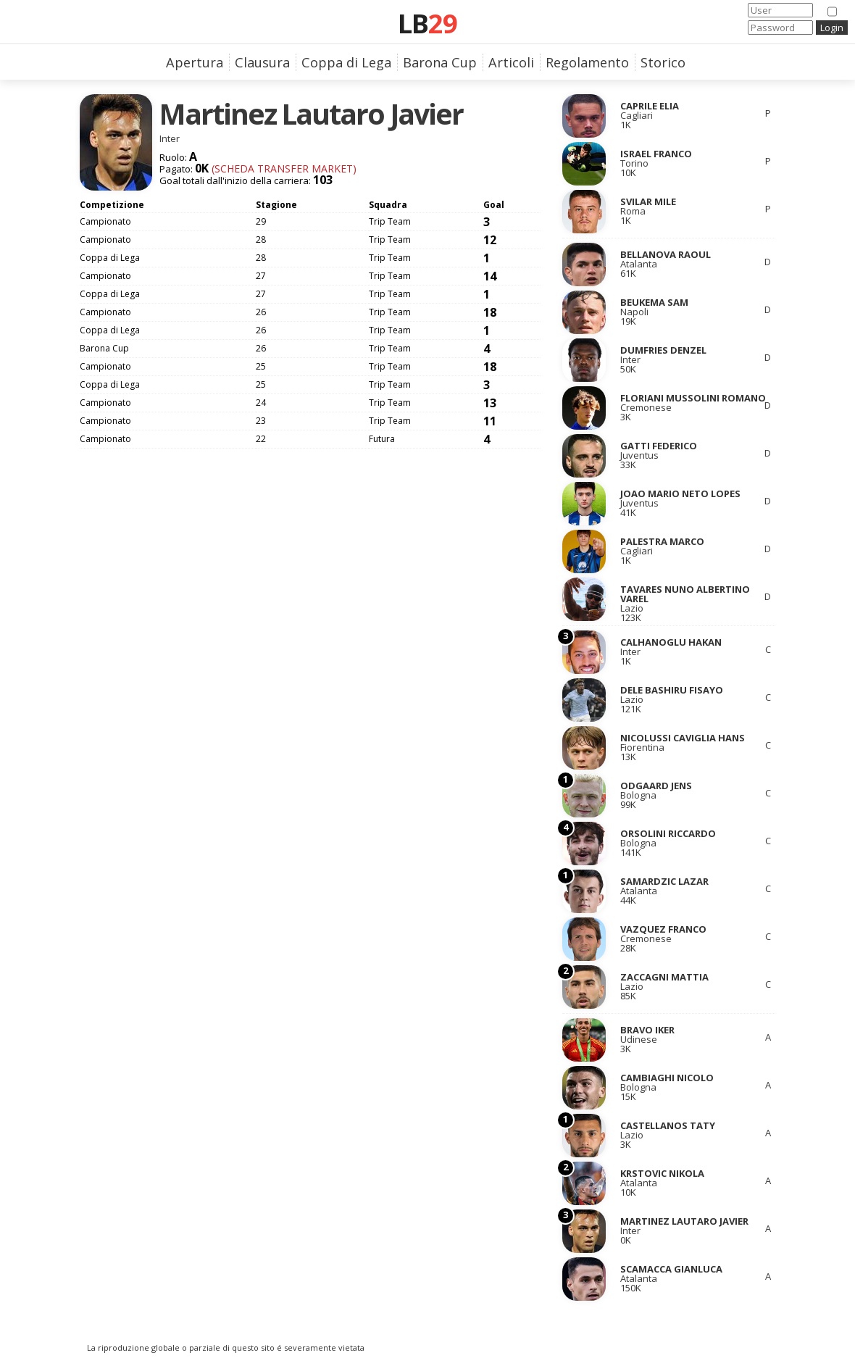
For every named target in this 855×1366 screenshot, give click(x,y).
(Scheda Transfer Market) (282, 168)
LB (427, 23)
